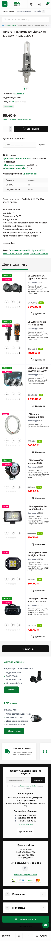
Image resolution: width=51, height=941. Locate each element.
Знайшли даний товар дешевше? (17, 119)
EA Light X (19, 94)
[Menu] (4, 4)
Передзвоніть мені (25, 824)
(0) (13, 102)
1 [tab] (24, 89)
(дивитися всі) (30, 174)
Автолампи (11, 25)
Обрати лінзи (14, 731)
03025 (26, 253)
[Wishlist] (13, 302)
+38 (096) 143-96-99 (26, 821)
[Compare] (19, 302)
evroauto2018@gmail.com (25, 875)
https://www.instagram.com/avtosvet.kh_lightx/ (25, 868)
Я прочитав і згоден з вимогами (26, 787)
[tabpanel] (25, 61)
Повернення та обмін (28, 786)
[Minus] (10, 130)
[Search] (5, 19)
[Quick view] (6, 302)
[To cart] (38, 313)
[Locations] (31, 4)
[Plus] (10, 127)
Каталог (11, 690)
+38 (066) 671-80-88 (26, 815)
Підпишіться (38, 780)
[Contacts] (39, 4)
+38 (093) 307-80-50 (26, 818)
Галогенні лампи (39, 253)
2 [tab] (26, 89)
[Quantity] (6, 129)
